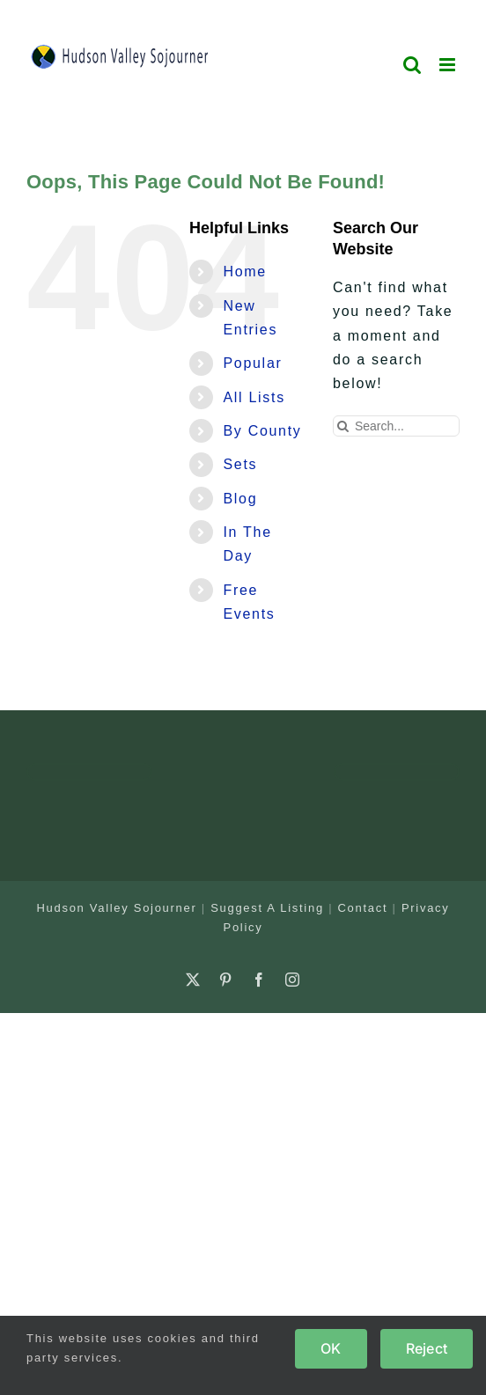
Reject (426, 1348)
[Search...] (396, 426)
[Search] (343, 426)
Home (244, 271)
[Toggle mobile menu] (449, 64)
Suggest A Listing (267, 907)
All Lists (253, 397)
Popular (252, 363)
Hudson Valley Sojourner (117, 907)
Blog (240, 498)
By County (262, 430)
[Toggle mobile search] (413, 64)
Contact (363, 907)
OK (330, 1348)
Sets (240, 464)
